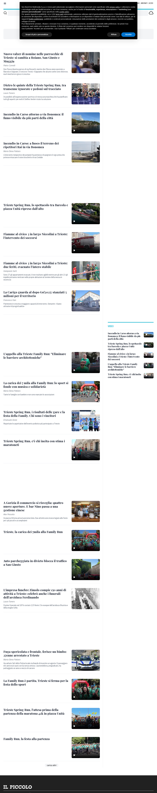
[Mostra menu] (4, 3)
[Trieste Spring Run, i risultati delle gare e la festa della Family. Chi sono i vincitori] (36, 413)
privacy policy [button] (115, 7)
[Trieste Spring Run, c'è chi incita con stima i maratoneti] (36, 443)
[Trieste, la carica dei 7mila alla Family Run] (33, 532)
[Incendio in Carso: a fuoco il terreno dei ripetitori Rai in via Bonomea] (36, 145)
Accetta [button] (128, 34)
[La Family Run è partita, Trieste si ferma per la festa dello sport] (36, 682)
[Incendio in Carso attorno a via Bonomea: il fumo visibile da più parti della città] (36, 116)
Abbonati (144, 3)
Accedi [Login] (151, 3)
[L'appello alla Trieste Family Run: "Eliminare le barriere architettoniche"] (36, 355)
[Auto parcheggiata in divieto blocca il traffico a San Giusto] (36, 562)
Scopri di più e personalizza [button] (37, 34)
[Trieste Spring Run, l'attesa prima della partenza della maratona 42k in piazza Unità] (36, 711)
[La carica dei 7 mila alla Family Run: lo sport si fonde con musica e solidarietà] (36, 384)
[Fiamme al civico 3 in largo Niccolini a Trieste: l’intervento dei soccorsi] (36, 236)
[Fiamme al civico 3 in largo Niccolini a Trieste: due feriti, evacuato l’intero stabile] (36, 265)
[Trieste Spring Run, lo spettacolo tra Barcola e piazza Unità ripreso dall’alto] (36, 206)
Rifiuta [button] (114, 34)
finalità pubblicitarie (36, 19)
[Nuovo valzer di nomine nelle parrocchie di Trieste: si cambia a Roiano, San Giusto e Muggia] (36, 57)
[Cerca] (5, 13)
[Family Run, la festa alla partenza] (26, 739)
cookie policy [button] (64, 12)
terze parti (59, 14)
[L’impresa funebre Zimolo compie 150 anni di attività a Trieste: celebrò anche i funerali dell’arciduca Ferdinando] (36, 593)
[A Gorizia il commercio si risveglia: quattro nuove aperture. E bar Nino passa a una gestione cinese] (36, 506)
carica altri (51, 765)
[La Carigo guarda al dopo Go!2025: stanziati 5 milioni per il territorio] (36, 294)
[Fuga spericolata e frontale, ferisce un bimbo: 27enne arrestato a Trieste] (36, 653)
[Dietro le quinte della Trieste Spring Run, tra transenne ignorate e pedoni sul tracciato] (36, 87)
